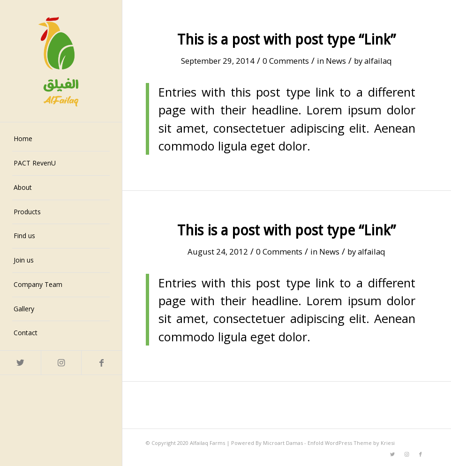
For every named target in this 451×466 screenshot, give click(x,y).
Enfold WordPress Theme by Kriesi (351, 442)
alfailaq (378, 60)
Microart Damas (283, 442)
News (336, 60)
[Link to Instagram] (61, 363)
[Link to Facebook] (101, 363)
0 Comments (286, 60)
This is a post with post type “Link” (286, 39)
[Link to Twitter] (20, 363)
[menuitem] (61, 139)
